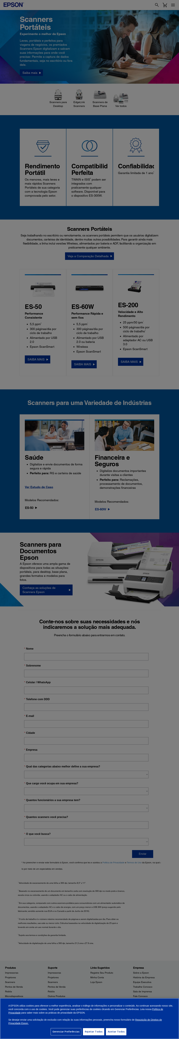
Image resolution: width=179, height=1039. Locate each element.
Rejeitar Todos (93, 1031)
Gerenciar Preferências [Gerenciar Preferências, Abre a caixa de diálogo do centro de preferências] (65, 1031)
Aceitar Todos (116, 1031)
